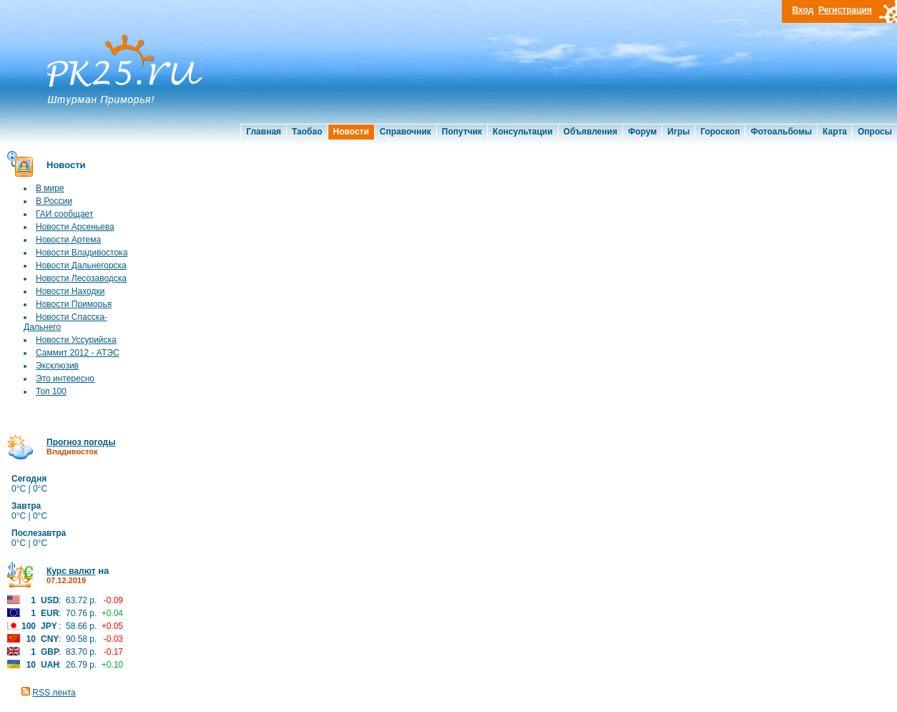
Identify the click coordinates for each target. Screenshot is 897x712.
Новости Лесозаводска (81, 278)
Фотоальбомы (781, 132)
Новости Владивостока (81, 253)
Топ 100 (51, 391)
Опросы (875, 132)
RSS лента (53, 693)
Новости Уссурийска (76, 340)
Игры (678, 132)
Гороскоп (720, 132)
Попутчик (462, 132)
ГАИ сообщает (64, 214)
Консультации (523, 132)
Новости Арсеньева (75, 227)
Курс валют (71, 571)
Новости (351, 132)
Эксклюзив (57, 366)
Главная (263, 132)
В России (54, 201)
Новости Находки (70, 291)
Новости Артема (68, 240)
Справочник (405, 132)
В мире (50, 188)
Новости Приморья (74, 304)
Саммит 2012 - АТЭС (77, 353)
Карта (835, 132)
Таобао (307, 132)
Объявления (590, 132)
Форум (642, 132)
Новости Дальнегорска (81, 265)
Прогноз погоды (80, 442)
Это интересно (65, 379)
